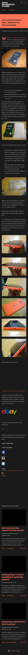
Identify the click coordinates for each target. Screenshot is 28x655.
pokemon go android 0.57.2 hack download (14, 622)
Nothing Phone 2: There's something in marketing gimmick (13, 577)
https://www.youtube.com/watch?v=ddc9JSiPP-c (14, 391)
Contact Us (12, 10)
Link (3, 429)
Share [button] (3, 475)
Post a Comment (11, 642)
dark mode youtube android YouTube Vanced (13, 529)
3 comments (10, 595)
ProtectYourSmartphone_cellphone (12, 470)
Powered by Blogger (14, 651)
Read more (23, 548)
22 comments (10, 548)
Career (3, 10)
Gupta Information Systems (8, 4)
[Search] (22, 3)
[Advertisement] (14, 491)
